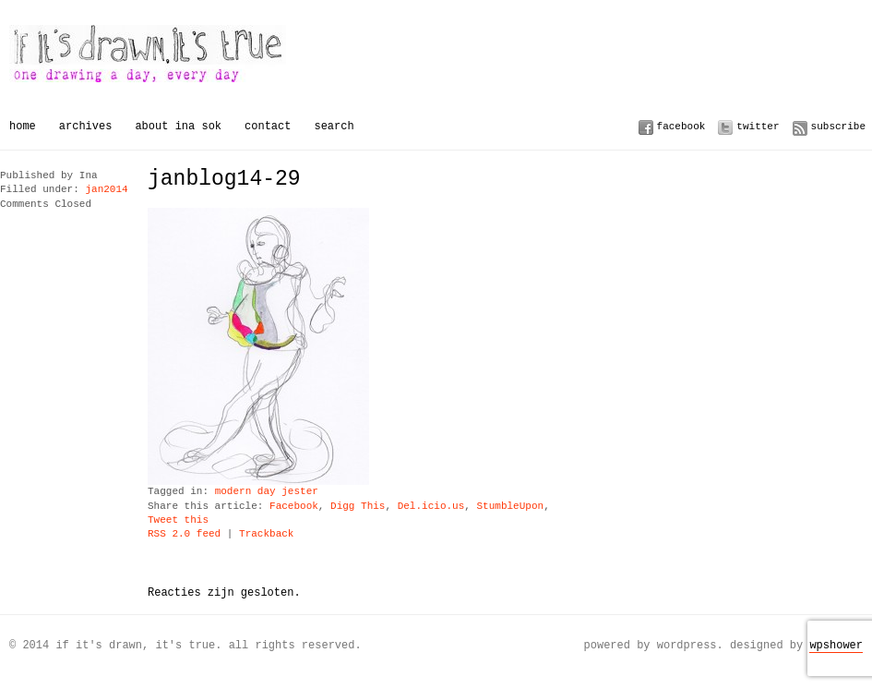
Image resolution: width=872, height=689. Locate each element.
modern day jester (266, 492)
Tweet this (178, 520)
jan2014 (106, 190)
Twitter (757, 126)
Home (22, 126)
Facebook (681, 126)
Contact (268, 126)
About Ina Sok (178, 126)
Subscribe (838, 126)
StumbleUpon (510, 507)
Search (333, 126)
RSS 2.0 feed (184, 534)
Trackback (266, 534)
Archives (86, 126)
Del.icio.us (431, 507)
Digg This (357, 507)
